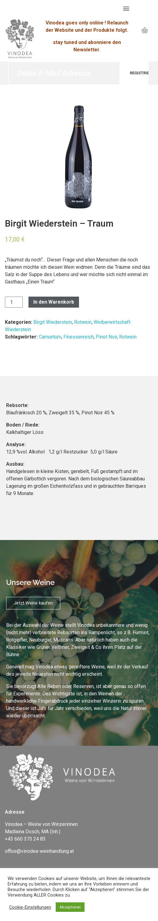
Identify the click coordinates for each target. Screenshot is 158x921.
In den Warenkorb (53, 302)
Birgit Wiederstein (52, 322)
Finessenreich (78, 337)
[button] (126, 8)
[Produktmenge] (14, 302)
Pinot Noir (106, 337)
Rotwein (83, 322)
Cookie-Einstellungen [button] (30, 907)
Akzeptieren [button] (70, 907)
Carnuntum (50, 337)
